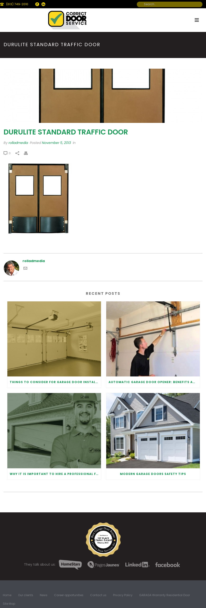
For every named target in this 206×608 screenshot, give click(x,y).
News (43, 595)
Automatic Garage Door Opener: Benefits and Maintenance (154, 382)
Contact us (98, 595)
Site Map (9, 604)
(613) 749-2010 (17, 4)
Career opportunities (68, 595)
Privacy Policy (123, 595)
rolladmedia (18, 142)
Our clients (25, 595)
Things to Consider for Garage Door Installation (55, 382)
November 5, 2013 (56, 142)
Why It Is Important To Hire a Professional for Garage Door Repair (55, 474)
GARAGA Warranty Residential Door (164, 595)
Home (7, 595)
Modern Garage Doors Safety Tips (153, 474)
